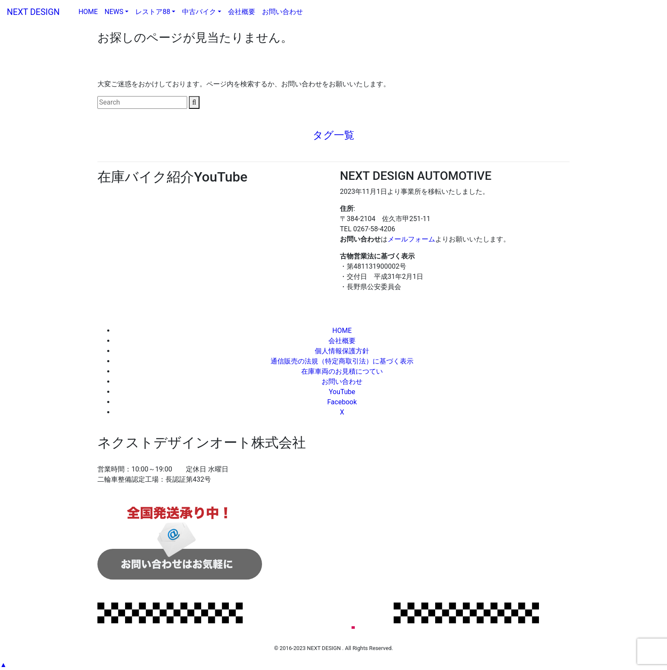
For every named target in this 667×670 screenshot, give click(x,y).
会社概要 (241, 12)
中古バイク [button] (199, 12)
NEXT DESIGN (37, 12)
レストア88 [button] (152, 12)
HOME (89, 11)
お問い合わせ (282, 12)
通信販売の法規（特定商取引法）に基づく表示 (342, 361)
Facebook (341, 402)
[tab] (333, 135)
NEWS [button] (114, 12)
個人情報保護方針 (342, 351)
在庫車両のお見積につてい (342, 371)
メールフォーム (411, 239)
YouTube (342, 392)
